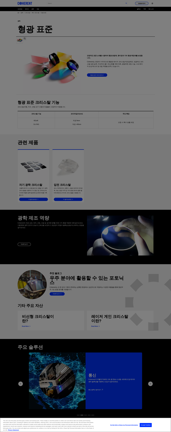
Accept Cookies (145, 427)
